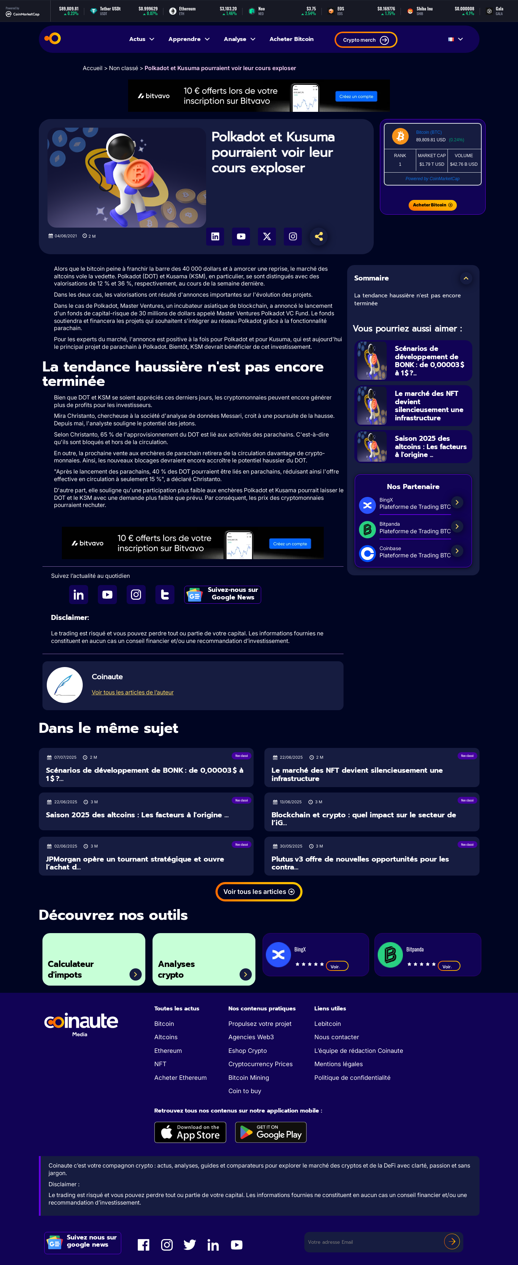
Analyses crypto (178, 968)
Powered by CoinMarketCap (432, 178)
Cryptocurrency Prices (260, 1064)
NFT (160, 1064)
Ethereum (168, 1050)
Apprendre (189, 39)
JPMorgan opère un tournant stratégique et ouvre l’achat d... (135, 863)
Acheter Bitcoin (291, 39)
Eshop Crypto (247, 1050)
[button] (466, 278)
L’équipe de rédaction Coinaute (358, 1050)
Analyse (240, 39)
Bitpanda (415, 949)
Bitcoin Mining (248, 1077)
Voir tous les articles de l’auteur (133, 692)
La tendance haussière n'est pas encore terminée (407, 300)
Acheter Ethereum (180, 1077)
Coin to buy (244, 1091)
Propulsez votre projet (260, 1023)
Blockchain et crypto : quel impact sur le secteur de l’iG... (364, 819)
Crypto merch (366, 40)
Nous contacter (336, 1037)
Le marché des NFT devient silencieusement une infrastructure (431, 406)
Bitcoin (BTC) (429, 132)
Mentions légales (338, 1064)
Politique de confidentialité (352, 1077)
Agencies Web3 (251, 1037)
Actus (142, 39)
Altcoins (166, 1037)
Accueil (93, 68)
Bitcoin (164, 1023)
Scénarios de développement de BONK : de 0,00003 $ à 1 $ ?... (432, 360)
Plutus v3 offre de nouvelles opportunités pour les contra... (360, 863)
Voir (337, 966)
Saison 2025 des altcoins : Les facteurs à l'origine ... (431, 447)
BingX (300, 949)
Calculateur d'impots (73, 968)
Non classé (123, 68)
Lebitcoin (327, 1023)
